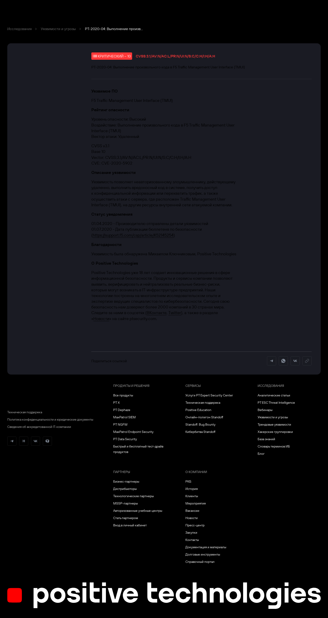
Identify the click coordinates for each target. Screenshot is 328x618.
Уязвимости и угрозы (58, 28)
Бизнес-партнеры (126, 481)
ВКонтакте (157, 312)
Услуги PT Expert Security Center (209, 395)
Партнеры (121, 472)
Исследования (19, 28)
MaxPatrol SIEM (124, 417)
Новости (101, 318)
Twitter (174, 312)
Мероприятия (195, 503)
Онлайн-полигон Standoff (204, 417)
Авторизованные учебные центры (137, 511)
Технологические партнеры (133, 496)
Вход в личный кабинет (130, 525)
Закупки (191, 532)
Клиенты (191, 496)
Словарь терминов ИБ (274, 446)
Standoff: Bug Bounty (200, 424)
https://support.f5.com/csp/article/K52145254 (133, 235)
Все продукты (123, 395)
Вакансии (192, 511)
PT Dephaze (121, 410)
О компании (196, 472)
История (191, 489)
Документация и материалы (205, 547)
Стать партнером (125, 518)
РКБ (188, 481)
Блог (261, 454)
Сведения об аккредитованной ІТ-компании (39, 427)
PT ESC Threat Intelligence (276, 403)
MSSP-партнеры (125, 503)
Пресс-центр (195, 525)
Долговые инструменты (202, 554)
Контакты (192, 540)
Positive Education (198, 410)
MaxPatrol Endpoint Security (133, 432)
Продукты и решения (131, 386)
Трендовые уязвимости (274, 424)
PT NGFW (120, 424)
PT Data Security (125, 439)
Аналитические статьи (274, 395)
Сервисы (193, 386)
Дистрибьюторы (125, 489)
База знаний (266, 439)
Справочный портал (200, 562)
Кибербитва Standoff (200, 432)
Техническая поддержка (24, 412)
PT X (116, 403)
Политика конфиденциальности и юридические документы (50, 419)
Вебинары (265, 410)
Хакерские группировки (275, 432)
